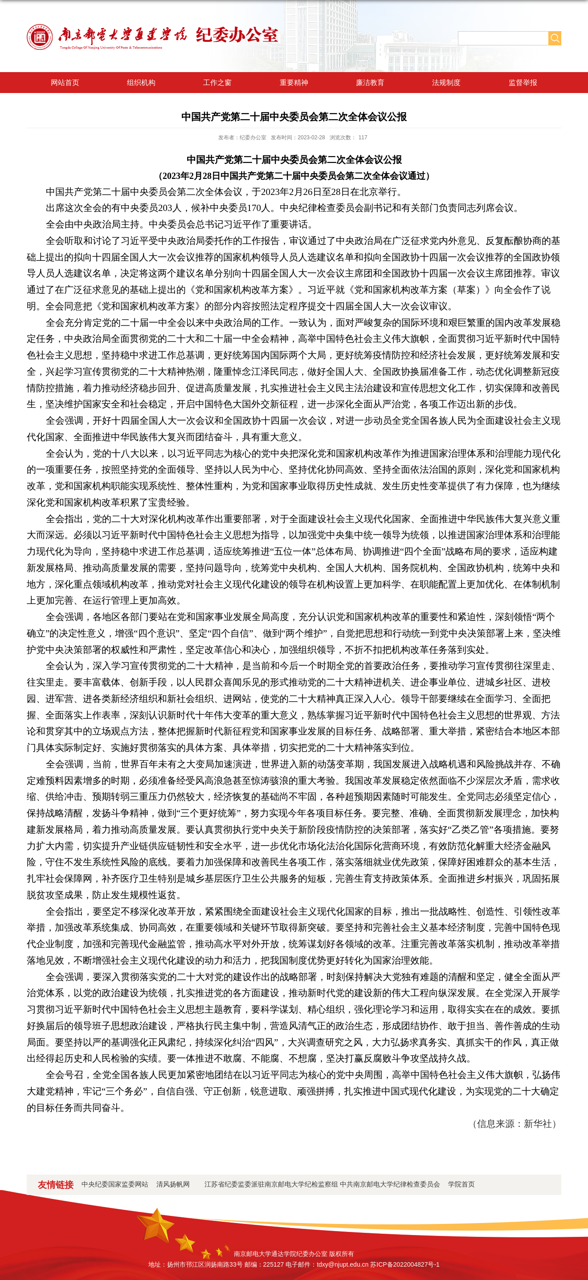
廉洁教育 (370, 82)
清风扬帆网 (176, 1184)
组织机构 (141, 82)
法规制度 (446, 82)
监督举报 (523, 82)
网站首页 (65, 82)
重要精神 (294, 82)
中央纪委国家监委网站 (115, 1184)
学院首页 (461, 1184)
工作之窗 (217, 82)
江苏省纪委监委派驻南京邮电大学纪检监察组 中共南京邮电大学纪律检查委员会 (322, 1184)
